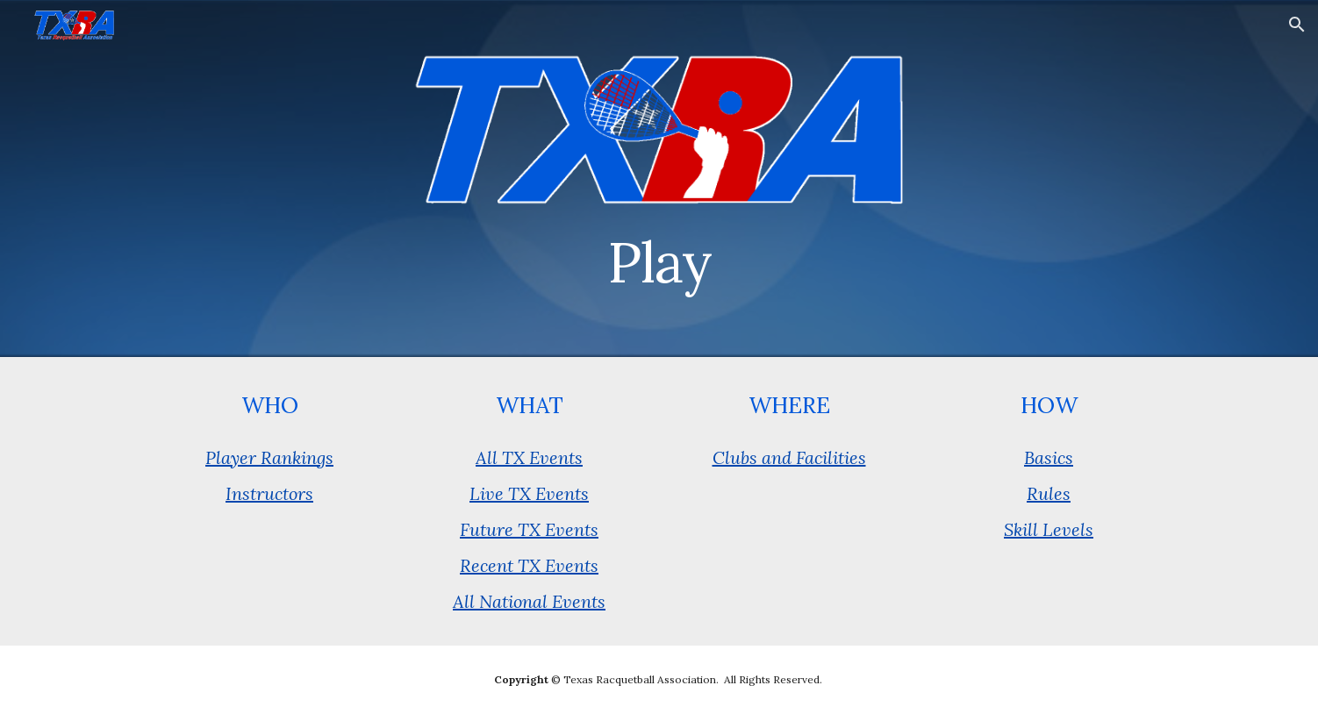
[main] (659, 254)
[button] (1297, 25)
